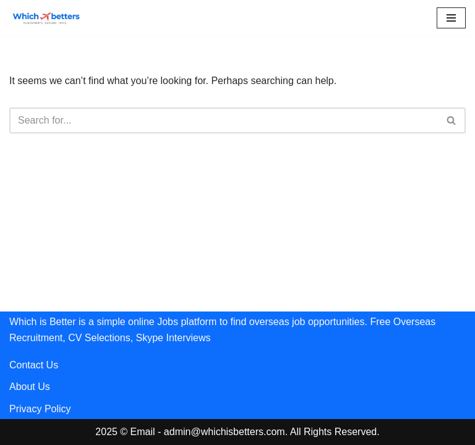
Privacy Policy (40, 409)
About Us (29, 386)
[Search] (223, 121)
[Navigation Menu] (451, 17)
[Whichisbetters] (46, 18)
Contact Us (33, 365)
